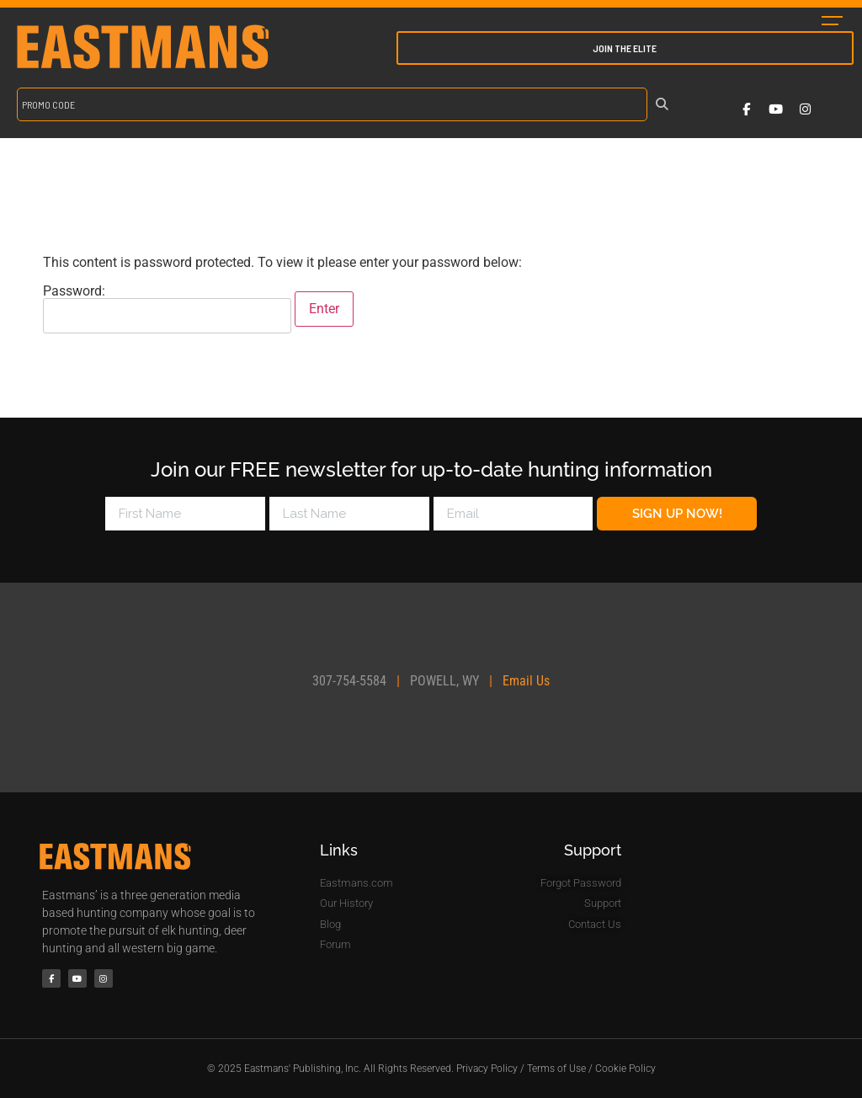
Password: (167, 309)
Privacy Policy (487, 1068)
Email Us (526, 681)
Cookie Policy (625, 1068)
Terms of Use (556, 1068)
